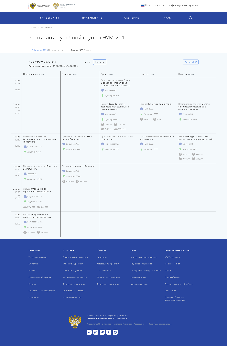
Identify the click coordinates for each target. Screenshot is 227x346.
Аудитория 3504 (187, 119)
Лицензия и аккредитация (108, 277)
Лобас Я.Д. (30, 173)
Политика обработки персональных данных (175, 298)
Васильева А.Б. (70, 144)
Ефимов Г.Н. (185, 114)
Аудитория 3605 (149, 149)
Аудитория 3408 (71, 149)
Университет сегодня (38, 257)
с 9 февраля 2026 (47, 50)
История (32, 284)
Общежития (34, 297)
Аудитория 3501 (32, 151)
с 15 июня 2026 (79, 50)
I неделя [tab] (87, 62)
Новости (32, 270)
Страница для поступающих (75, 257)
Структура (33, 263)
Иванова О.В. (108, 90)
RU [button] (145, 5)
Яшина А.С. (146, 108)
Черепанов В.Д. (110, 144)
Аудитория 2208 (149, 114)
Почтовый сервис (172, 277)
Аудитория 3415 (110, 95)
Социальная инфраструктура (42, 290)
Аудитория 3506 (71, 176)
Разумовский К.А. (33, 146)
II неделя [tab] (99, 62)
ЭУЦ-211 (120, 129)
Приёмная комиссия (72, 297)
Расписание (46, 27)
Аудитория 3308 (110, 149)
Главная (32, 27)
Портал (168, 270)
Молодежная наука (139, 284)
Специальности (104, 270)
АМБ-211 (184, 154)
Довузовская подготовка (74, 284)
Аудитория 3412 (187, 149)
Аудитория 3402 (32, 179)
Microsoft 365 (170, 290)
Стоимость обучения (72, 270)
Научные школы (138, 277)
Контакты (159, 5)
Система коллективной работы (179, 284)
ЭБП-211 (106, 124)
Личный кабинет (172, 263)
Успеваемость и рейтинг (108, 263)
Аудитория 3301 (110, 119)
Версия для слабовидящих (160, 324)
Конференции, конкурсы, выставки (146, 270)
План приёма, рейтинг (73, 263)
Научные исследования (141, 263)
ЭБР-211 (119, 124)
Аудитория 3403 (32, 201)
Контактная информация (40, 277)
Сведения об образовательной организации (107, 318)
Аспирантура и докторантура (144, 257)
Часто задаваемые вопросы (75, 277)
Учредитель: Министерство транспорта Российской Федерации (115, 324)
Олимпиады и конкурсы (73, 290)
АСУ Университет (172, 257)
